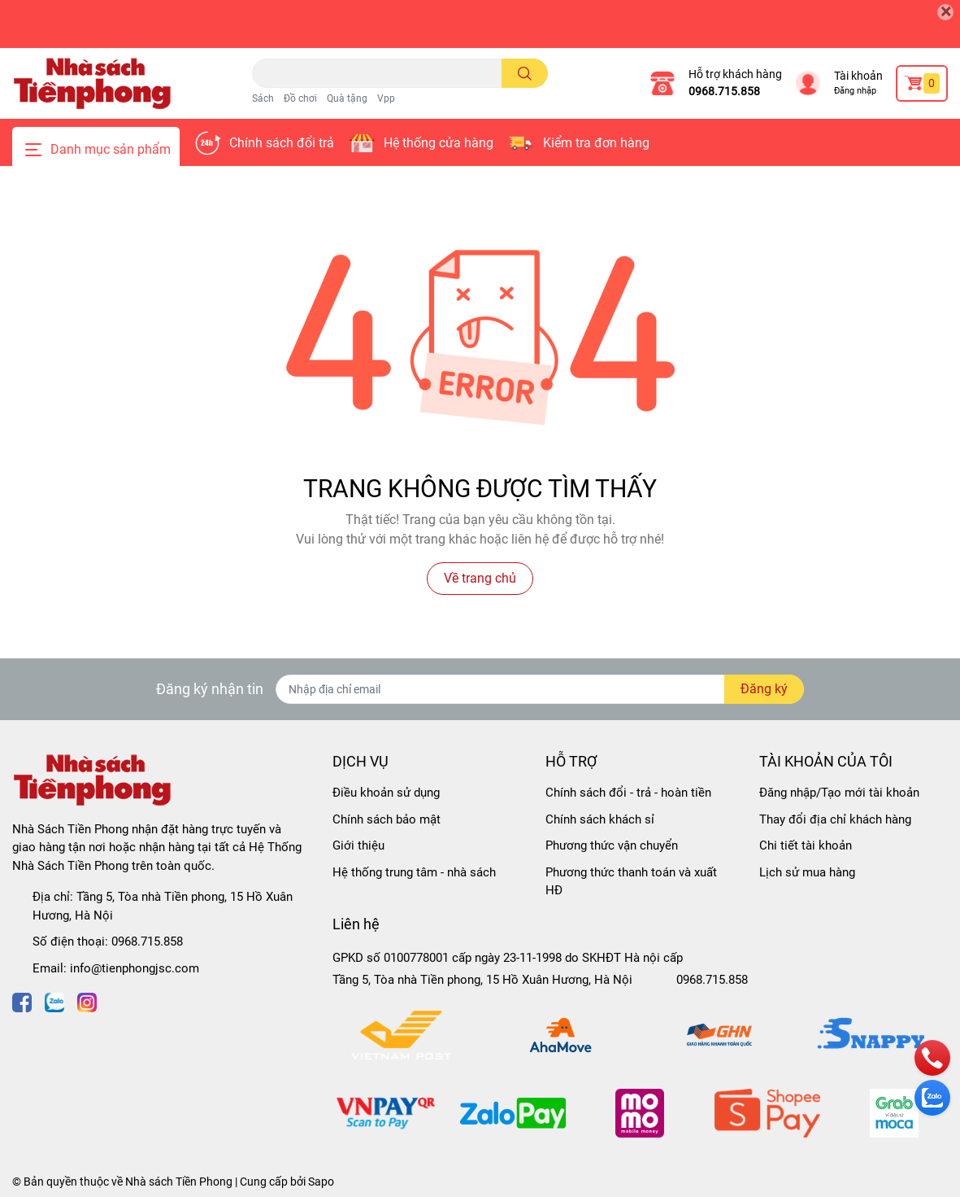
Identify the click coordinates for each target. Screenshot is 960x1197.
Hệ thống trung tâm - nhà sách (414, 872)
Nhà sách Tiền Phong (178, 1181)
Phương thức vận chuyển (611, 845)
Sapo (321, 1181)
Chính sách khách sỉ (599, 819)
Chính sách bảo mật (386, 819)
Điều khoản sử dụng (386, 792)
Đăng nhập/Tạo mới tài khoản (839, 792)
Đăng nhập (855, 90)
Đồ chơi (300, 98)
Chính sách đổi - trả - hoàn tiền (628, 792)
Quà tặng (347, 98)
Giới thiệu (358, 845)
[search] (525, 73)
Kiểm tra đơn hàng (596, 143)
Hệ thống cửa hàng (438, 143)
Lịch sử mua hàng (807, 872)
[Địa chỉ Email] (540, 689)
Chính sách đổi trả (281, 143)
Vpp (386, 98)
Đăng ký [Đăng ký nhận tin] (764, 689)
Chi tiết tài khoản (805, 845)
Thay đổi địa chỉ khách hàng (835, 819)
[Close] (945, 12)
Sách (263, 98)
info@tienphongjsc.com (134, 968)
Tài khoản (858, 75)
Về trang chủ (480, 578)
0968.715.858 (724, 91)
